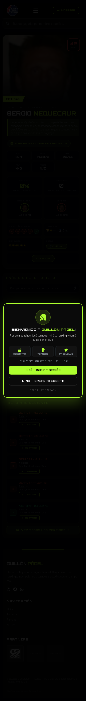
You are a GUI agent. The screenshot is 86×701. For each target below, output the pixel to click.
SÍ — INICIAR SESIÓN (43, 370)
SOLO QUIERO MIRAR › (43, 389)
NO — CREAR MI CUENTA (43, 381)
